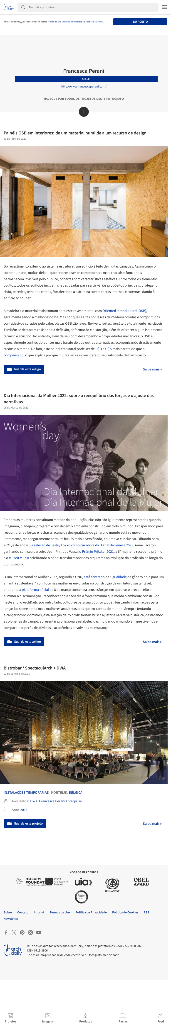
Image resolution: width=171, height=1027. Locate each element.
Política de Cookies (94, 21)
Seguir (86, 79)
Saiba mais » (152, 369)
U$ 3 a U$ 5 (103, 348)
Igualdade (119, 576)
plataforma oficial (35, 589)
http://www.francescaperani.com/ (84, 86)
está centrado (94, 576)
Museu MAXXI (19, 557)
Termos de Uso (54, 21)
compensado (14, 355)
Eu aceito (140, 21)
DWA (33, 801)
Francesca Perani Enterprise (60, 801)
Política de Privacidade (73, 21)
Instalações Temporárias (26, 792)
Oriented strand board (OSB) (124, 310)
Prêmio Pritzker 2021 (98, 551)
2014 (23, 809)
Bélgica (75, 792)
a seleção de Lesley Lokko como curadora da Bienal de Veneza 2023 (82, 545)
